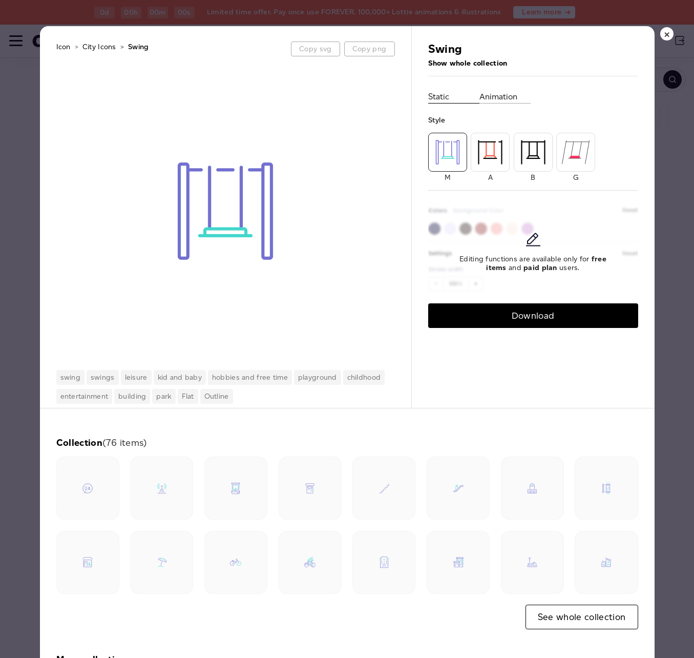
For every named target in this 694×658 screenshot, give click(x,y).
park (163, 396)
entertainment (84, 396)
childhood (364, 377)
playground (317, 377)
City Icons (99, 47)
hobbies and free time (250, 377)
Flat (188, 396)
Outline (216, 396)
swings (103, 377)
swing (70, 377)
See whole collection (582, 616)
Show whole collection (468, 63)
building (132, 396)
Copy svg (315, 49)
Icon (63, 47)
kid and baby (180, 377)
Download (533, 315)
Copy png (369, 49)
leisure (136, 377)
